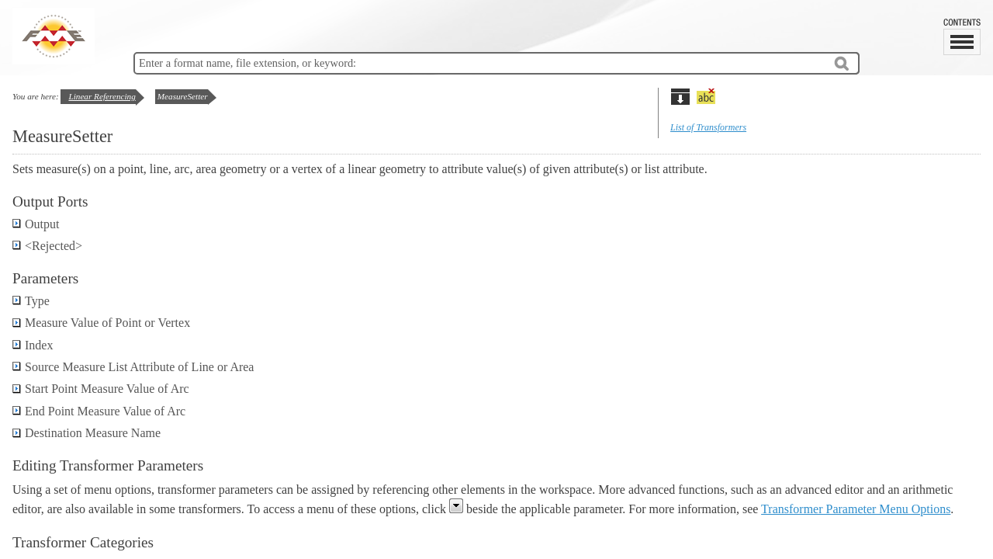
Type (31, 300)
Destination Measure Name (86, 432)
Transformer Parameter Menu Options (855, 509)
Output (35, 224)
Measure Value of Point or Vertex (101, 322)
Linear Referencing (101, 96)
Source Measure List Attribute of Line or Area (133, 366)
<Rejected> (47, 245)
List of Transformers (708, 127)
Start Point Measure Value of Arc (100, 388)
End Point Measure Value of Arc (98, 411)
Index (32, 345)
